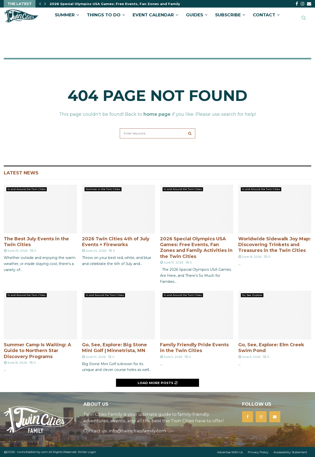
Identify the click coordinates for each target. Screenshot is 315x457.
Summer (65, 14)
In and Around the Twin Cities (27, 189)
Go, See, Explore (252, 295)
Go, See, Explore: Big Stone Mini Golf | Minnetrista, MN (114, 347)
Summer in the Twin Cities (103, 189)
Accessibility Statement (290, 452)
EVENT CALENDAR (153, 14)
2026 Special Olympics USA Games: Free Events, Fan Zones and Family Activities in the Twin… (136, 4)
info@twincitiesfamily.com (137, 430)
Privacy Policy (258, 452)
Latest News (21, 173)
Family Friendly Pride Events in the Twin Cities (194, 347)
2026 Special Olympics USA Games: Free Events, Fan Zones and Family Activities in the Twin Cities (196, 247)
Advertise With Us (230, 452)
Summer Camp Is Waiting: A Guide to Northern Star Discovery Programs (37, 350)
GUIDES (194, 14)
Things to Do (104, 14)
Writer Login (87, 452)
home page (157, 114)
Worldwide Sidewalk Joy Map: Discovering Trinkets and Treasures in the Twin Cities (274, 244)
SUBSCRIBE (228, 14)
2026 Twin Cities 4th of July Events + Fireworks (115, 241)
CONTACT (264, 14)
